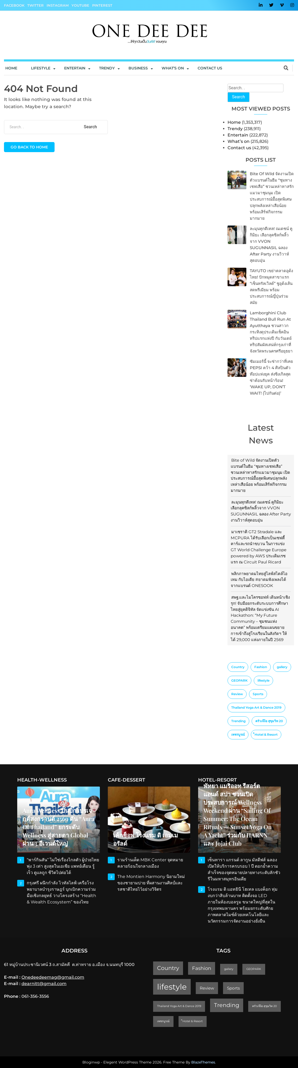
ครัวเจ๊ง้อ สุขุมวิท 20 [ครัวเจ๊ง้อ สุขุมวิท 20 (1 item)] (269, 721)
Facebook (14, 5)
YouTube (80, 5)
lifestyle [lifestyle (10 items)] (263, 680)
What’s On (173, 68)
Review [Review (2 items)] (237, 694)
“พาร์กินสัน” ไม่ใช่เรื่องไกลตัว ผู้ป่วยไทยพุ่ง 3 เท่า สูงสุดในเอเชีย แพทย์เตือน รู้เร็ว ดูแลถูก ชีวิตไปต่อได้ (63, 866)
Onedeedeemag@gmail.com (52, 977)
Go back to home (29, 147)
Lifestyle (40, 68)
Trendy (107, 68)
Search (238, 96)
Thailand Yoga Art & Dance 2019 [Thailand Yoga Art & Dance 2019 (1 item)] (256, 707)
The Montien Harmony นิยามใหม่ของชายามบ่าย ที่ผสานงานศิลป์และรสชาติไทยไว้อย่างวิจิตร (151, 883)
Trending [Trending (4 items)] (238, 721)
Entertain (74, 68)
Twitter (35, 5)
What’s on (239, 141)
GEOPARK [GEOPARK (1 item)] (239, 680)
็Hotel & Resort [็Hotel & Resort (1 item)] (266, 734)
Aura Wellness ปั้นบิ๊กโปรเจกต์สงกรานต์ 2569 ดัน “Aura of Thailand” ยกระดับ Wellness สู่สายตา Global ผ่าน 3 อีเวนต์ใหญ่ (58, 826)
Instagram (58, 5)
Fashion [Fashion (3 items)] (260, 667)
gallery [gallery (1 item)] (282, 667)
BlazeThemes (203, 1062)
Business (138, 68)
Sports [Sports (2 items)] (258, 694)
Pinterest (102, 5)
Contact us (210, 68)
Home (11, 68)
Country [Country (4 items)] (237, 667)
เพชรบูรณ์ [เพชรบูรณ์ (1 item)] (238, 734)
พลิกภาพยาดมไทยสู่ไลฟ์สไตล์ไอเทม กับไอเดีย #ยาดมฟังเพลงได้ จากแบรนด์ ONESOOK (259, 579)
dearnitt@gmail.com (43, 983)
